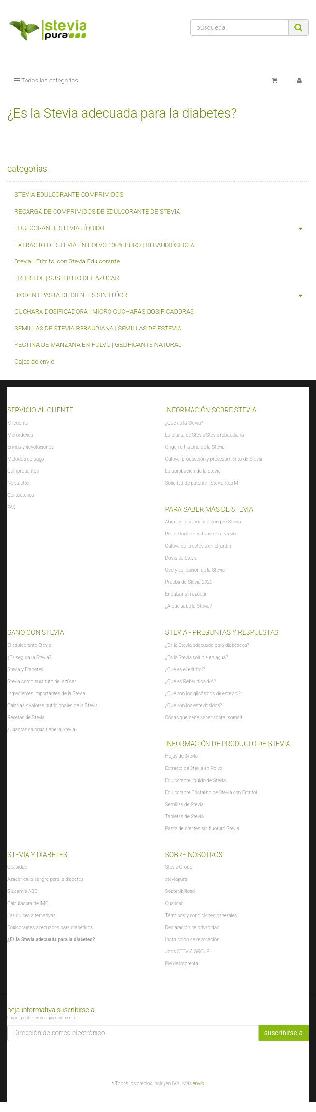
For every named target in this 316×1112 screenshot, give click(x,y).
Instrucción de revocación (192, 939)
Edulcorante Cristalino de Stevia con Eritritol (211, 792)
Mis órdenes (20, 435)
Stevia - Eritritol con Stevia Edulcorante (67, 261)
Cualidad (174, 903)
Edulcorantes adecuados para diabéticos (50, 927)
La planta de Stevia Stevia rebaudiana (204, 435)
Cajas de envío (34, 361)
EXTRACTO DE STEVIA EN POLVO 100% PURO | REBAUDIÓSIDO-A (104, 244)
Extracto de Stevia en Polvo (193, 768)
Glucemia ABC (22, 891)
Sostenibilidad (180, 891)
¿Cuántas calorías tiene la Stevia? (42, 729)
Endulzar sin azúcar (185, 594)
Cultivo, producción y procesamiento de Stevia (213, 459)
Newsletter (18, 483)
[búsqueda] (239, 27)
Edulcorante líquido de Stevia (195, 780)
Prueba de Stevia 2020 (189, 582)
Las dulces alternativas (31, 915)
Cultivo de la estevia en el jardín (198, 546)
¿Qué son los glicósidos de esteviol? (203, 693)
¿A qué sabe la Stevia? (188, 606)
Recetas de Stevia (26, 717)
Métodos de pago (25, 459)
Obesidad (17, 867)
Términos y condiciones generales (201, 915)
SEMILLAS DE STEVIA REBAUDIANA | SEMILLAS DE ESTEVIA (97, 328)
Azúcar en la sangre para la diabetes (45, 879)
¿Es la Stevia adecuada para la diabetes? (51, 939)
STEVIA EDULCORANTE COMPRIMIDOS (69, 194)
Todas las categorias (46, 80)
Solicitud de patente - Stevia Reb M (201, 483)
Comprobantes (23, 471)
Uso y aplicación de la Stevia (195, 570)
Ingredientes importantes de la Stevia (46, 693)
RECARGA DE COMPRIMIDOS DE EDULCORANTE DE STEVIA (97, 211)
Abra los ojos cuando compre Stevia (203, 521)
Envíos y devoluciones (30, 447)
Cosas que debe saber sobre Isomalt (204, 717)
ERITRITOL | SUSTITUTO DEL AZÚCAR (66, 278)
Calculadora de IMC (27, 903)
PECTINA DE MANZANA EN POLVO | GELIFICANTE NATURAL (97, 344)
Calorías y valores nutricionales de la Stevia (52, 705)
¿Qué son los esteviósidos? (193, 705)
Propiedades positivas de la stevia (201, 533)
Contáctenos (20, 495)
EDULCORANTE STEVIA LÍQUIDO (161, 228)
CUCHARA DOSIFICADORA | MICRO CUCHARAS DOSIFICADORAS (104, 311)
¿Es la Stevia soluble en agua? (196, 657)
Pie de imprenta (181, 963)
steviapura (176, 879)
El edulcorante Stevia (29, 645)
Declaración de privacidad (192, 927)
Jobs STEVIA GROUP (187, 951)
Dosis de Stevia (181, 558)
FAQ (11, 507)
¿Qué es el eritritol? (185, 669)
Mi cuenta (17, 423)
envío (198, 1083)
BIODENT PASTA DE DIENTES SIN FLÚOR (161, 295)
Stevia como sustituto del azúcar (41, 681)
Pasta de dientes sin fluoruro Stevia (202, 828)
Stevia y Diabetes (25, 669)
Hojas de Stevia (181, 756)
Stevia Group (178, 867)
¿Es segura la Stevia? (29, 657)
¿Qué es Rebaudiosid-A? (190, 681)
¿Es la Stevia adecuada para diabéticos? (207, 645)
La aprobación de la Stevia (193, 471)
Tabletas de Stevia (184, 816)
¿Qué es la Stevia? (184, 423)
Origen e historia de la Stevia (195, 447)
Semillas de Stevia (184, 804)
